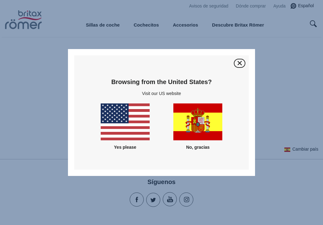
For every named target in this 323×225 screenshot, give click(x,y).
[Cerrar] (239, 63)
